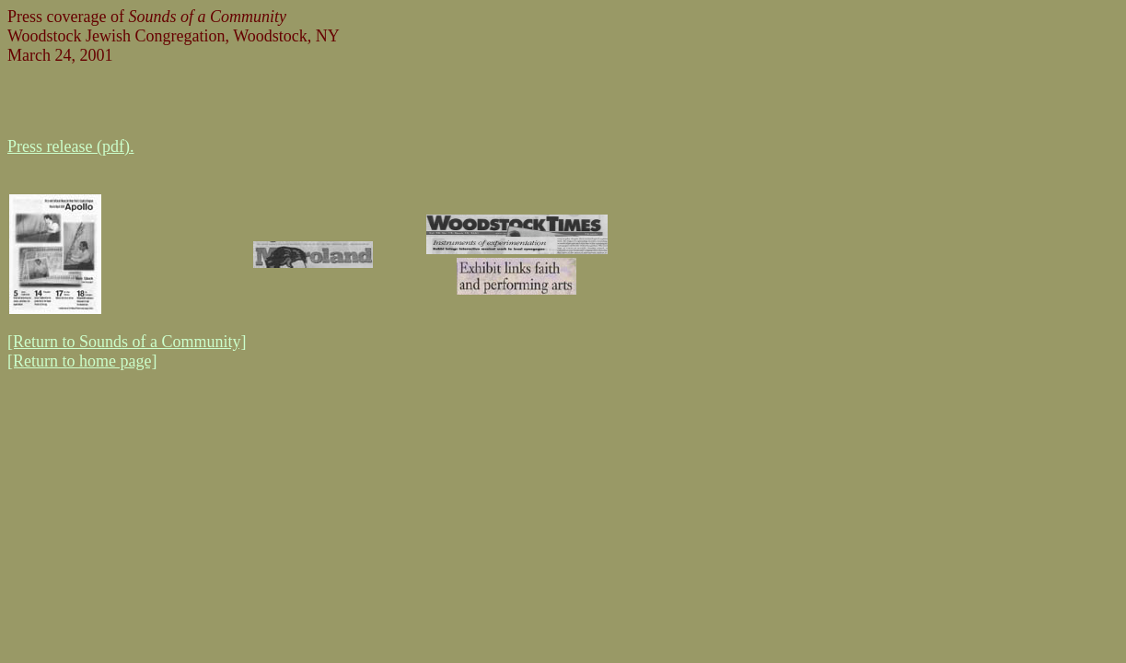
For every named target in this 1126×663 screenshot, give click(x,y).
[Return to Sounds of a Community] (127, 341)
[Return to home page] (82, 361)
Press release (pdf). (70, 146)
